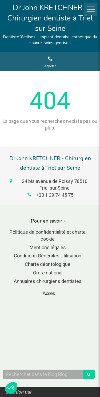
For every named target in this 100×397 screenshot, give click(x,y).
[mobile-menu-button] (90, 9)
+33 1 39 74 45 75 (54, 195)
